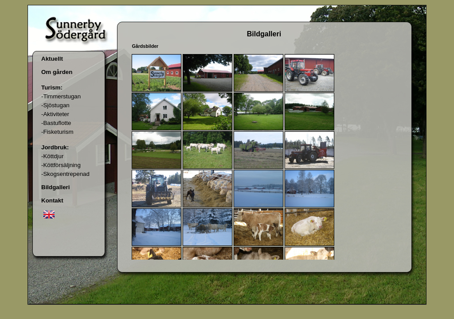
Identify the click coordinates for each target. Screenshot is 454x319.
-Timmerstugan (61, 96)
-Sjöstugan (55, 105)
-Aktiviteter (55, 114)
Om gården (56, 72)
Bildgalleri (55, 187)
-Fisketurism (57, 131)
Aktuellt (52, 58)
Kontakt (52, 200)
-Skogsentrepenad (65, 174)
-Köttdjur (52, 156)
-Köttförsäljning (61, 165)
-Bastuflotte (56, 123)
